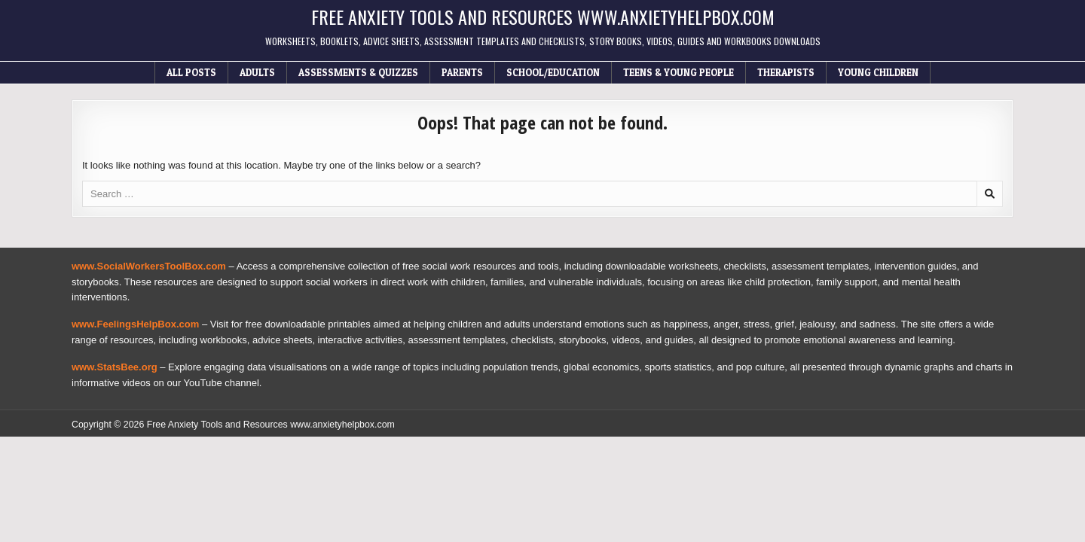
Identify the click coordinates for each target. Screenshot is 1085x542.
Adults (257, 72)
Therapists (786, 72)
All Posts (191, 72)
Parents (462, 72)
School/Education (553, 72)
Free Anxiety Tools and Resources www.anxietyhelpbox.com (543, 16)
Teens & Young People (678, 72)
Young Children (878, 72)
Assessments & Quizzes (358, 72)
